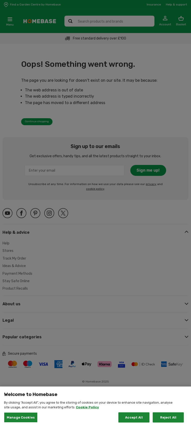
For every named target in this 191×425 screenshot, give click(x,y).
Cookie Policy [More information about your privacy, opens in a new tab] (87, 416)
